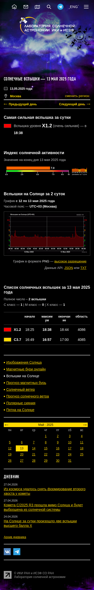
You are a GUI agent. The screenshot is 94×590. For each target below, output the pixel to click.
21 (33, 454)
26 (9, 460)
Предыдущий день (23, 104)
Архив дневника (15, 537)
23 (57, 454)
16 (57, 448)
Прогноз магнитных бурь (26, 383)
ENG (74, 7)
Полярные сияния (20, 403)
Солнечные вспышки (22, 79)
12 (9, 448)
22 (45, 454)
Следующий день (72, 104)
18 (81, 448)
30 (57, 460)
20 (21, 454)
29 (45, 460)
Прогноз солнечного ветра (27, 396)
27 (21, 460)
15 (45, 448)
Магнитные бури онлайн (26, 369)
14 (33, 448)
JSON (68, 268)
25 (81, 454)
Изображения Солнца (24, 362)
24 (69, 454)
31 (69, 460)
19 (9, 454)
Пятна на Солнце (20, 410)
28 (33, 460)
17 (69, 448)
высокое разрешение (70, 261)
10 (69, 442)
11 (81, 442)
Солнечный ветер (20, 389)
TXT (83, 268)
